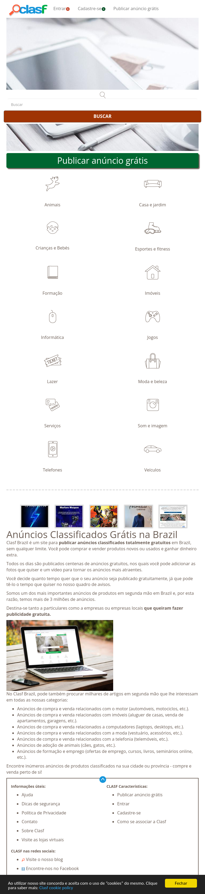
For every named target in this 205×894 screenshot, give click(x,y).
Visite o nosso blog (42, 859)
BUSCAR (102, 116)
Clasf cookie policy (56, 888)
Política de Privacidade (44, 813)
